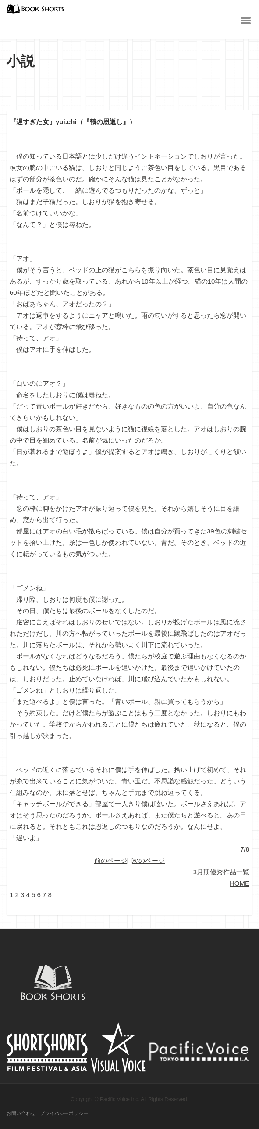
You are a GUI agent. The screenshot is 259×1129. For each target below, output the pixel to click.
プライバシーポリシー (64, 1113)
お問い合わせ (21, 1113)
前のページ (110, 860)
